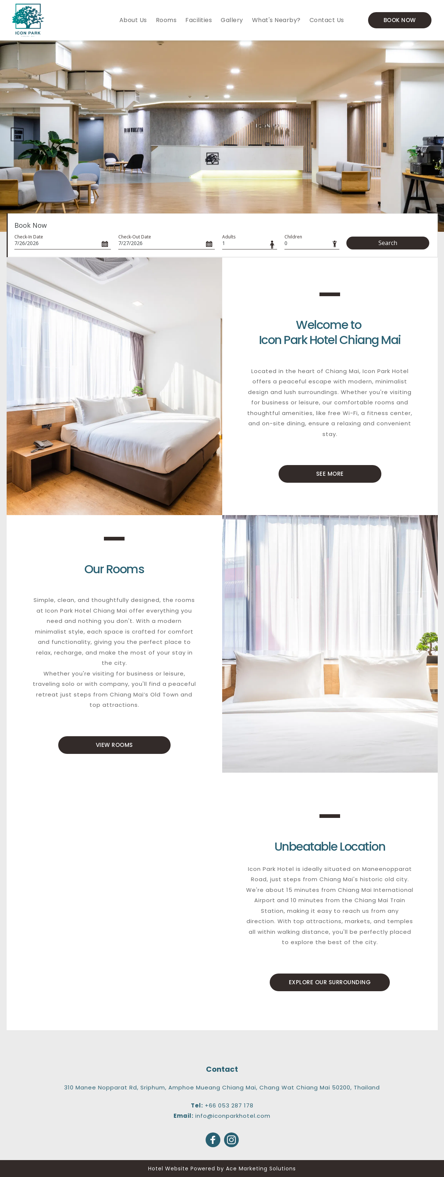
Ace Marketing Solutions (261, 1168)
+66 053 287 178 (229, 1105)
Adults (228, 237)
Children (293, 237)
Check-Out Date (134, 237)
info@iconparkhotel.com (232, 1116)
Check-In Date (28, 237)
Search (387, 243)
